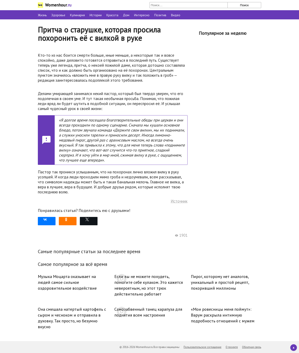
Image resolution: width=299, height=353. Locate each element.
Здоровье (58, 15)
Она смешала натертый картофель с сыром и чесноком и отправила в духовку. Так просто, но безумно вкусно (72, 318)
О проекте (232, 347)
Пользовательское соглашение (202, 347)
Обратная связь (251, 347)
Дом (126, 15)
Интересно (142, 15)
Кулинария (77, 15)
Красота (112, 15)
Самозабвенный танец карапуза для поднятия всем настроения (148, 312)
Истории (95, 15)
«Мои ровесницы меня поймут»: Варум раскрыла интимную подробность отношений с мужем (223, 315)
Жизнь (42, 15)
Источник (179, 201)
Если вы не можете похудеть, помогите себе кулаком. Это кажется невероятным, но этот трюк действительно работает (148, 285)
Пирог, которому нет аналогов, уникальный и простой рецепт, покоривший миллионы (220, 282)
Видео (175, 15)
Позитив (160, 15)
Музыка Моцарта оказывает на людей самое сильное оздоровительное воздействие (67, 282)
